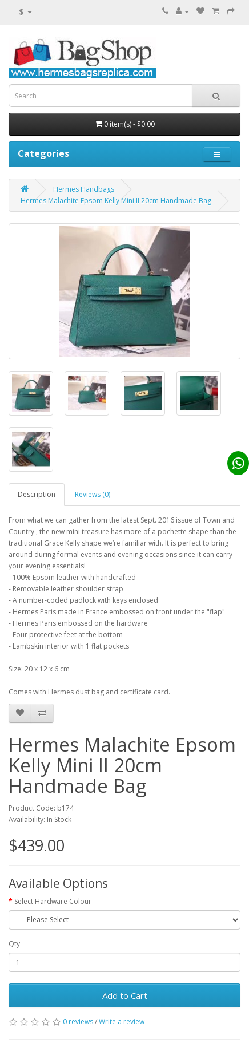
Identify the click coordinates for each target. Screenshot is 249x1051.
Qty (14, 944)
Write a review (121, 1021)
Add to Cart (124, 995)
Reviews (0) (92, 494)
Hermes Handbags (83, 189)
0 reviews (78, 1021)
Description (36, 494)
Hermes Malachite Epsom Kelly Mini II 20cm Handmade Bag (116, 201)
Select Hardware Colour (52, 901)
